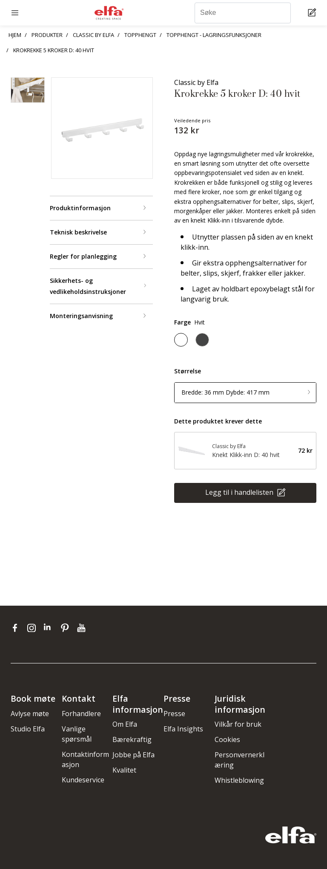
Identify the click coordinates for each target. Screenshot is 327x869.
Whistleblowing (239, 780)
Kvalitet (124, 770)
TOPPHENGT (140, 35)
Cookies (227, 739)
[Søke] (243, 13)
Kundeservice (83, 779)
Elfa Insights (183, 729)
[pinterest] (66, 627)
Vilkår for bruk (238, 724)
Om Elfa (124, 724)
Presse (174, 713)
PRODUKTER (47, 35)
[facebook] (17, 627)
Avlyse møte (30, 713)
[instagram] (33, 627)
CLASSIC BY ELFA (93, 35)
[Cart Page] (313, 13)
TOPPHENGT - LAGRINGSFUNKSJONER (213, 35)
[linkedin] (50, 627)
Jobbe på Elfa (133, 754)
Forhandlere (81, 713)
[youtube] (82, 627)
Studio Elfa (28, 729)
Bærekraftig (132, 739)
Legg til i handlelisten (240, 492)
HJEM (15, 35)
